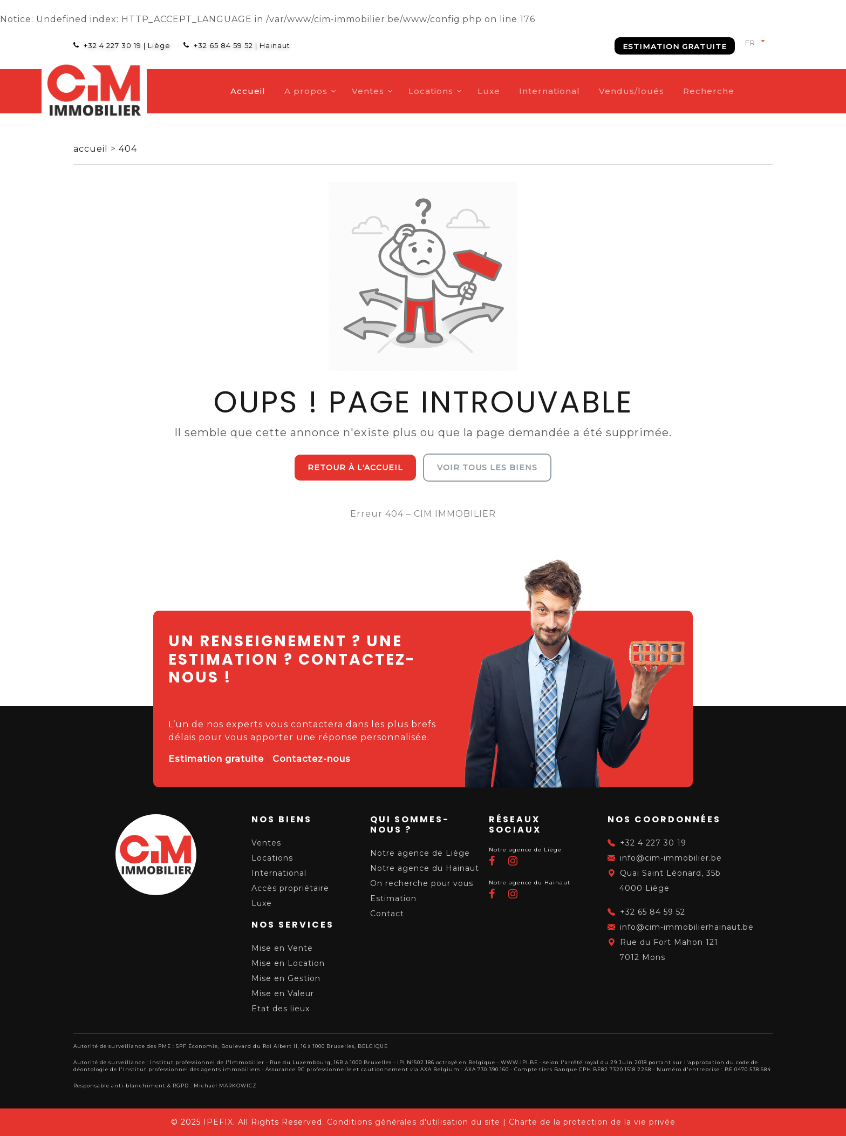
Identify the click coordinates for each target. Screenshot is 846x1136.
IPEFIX (218, 1122)
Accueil (279, 91)
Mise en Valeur (282, 993)
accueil (92, 149)
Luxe (520, 91)
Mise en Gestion (285, 978)
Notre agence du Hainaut (424, 868)
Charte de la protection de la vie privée (592, 1122)
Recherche (740, 91)
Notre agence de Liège (420, 853)
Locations (462, 91)
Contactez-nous (311, 759)
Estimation (393, 898)
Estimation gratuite (675, 46)
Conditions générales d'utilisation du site (413, 1122)
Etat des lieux (280, 1008)
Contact (387, 913)
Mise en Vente (282, 948)
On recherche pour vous (421, 883)
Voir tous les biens (487, 467)
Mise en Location (288, 963)
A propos (337, 91)
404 (128, 149)
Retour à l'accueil (355, 467)
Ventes (400, 91)
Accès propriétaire (290, 888)
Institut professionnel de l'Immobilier (207, 1062)
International (581, 91)
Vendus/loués (663, 91)
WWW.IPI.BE (519, 1062)
